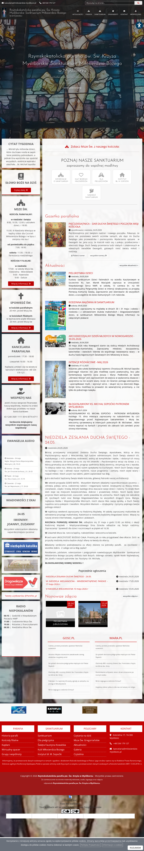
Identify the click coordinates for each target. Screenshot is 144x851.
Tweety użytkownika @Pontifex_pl (21, 603)
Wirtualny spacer (11, 749)
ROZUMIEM (135, 847)
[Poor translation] (75, 811)
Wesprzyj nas (135, 12)
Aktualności (77, 12)
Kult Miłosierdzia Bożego (51, 749)
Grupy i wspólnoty (12, 754)
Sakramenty (113, 12)
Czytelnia (79, 754)
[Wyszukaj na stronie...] (110, 3)
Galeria (78, 749)
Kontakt (124, 12)
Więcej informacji (21, 369)
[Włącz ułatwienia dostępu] (139, 25)
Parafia (89, 12)
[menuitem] (77, 13)
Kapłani (6, 745)
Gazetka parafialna (62, 216)
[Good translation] (65, 811)
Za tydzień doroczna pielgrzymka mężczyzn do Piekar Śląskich (68, 663)
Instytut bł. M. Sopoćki (50, 754)
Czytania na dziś (82, 735)
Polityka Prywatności (90, 844)
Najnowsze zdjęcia (61, 596)
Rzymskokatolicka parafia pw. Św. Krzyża (30, 12)
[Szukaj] (138, 3)
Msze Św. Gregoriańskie (86, 740)
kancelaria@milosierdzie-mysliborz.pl (20, 3)
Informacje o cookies (112, 844)
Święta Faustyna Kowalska (52, 745)
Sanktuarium (100, 12)
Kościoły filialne (10, 740)
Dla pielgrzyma (46, 740)
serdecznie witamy (72, 87)
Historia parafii (10, 735)
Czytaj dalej (21, 214)
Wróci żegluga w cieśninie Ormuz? (104, 663)
